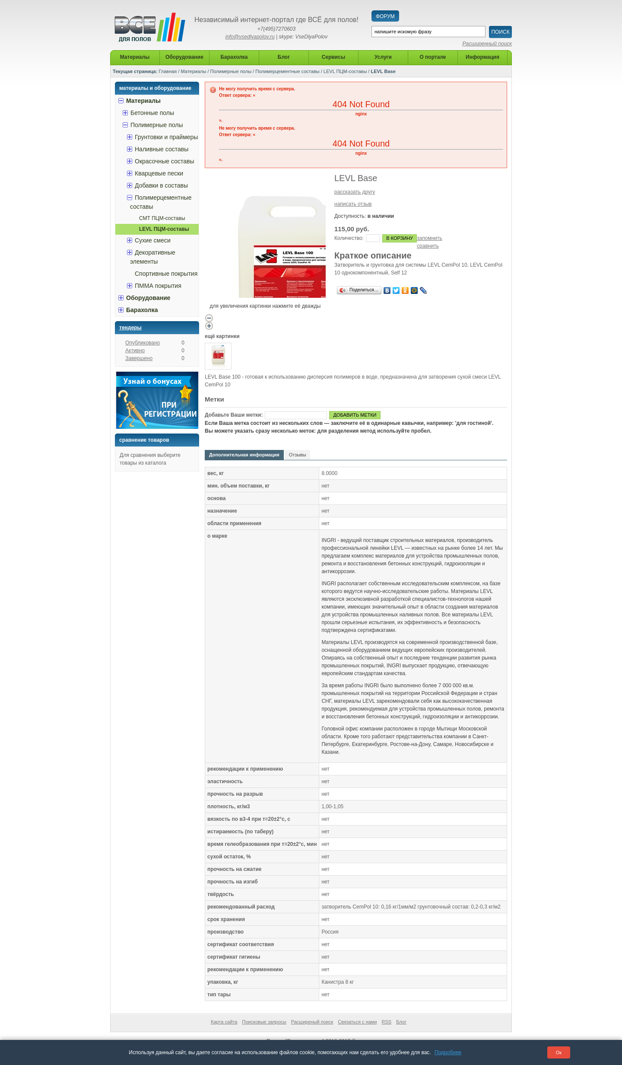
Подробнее (448, 1052)
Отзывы (297, 454)
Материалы (193, 71)
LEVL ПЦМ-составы (345, 71)
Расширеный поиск (312, 1021)
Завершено (138, 358)
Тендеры (130, 328)
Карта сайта (224, 1021)
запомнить (429, 238)
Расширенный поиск (487, 44)
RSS (387, 1021)
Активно (135, 351)
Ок (559, 1052)
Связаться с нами (357, 1021)
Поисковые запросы (264, 1021)
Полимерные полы (230, 71)
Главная (168, 71)
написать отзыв (352, 204)
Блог (401, 1021)
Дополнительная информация (244, 454)
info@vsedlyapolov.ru (250, 37)
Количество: (349, 238)
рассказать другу (354, 192)
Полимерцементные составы (287, 71)
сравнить (428, 246)
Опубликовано (142, 343)
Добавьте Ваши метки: (234, 415)
